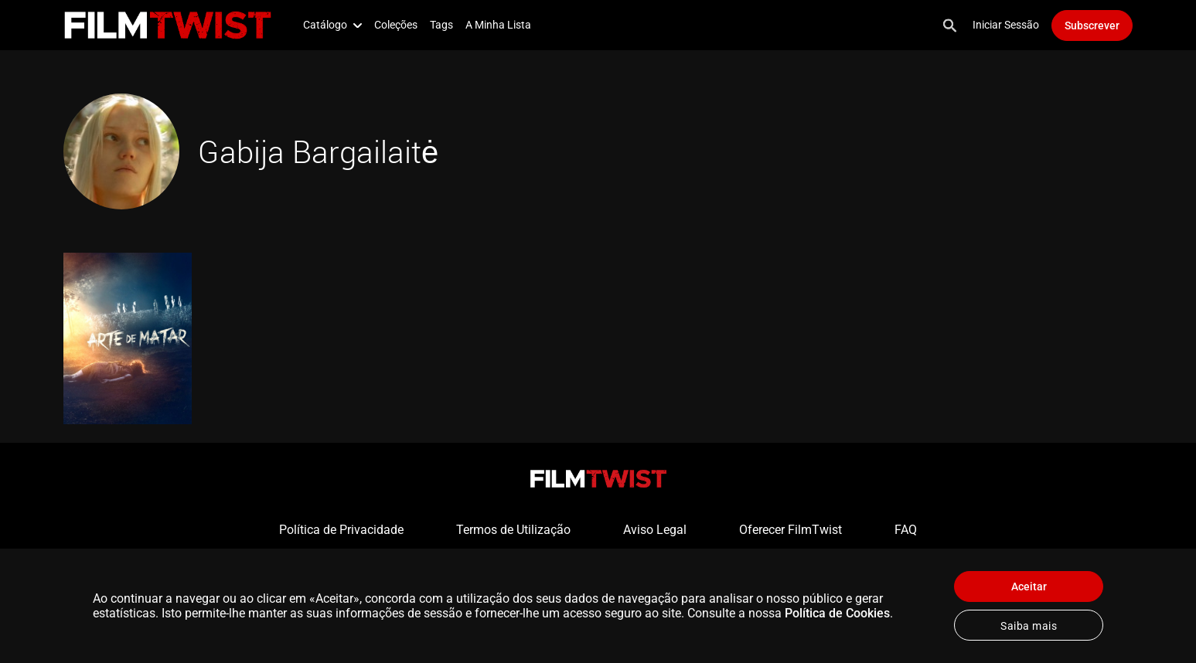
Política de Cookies (837, 613)
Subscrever (1092, 25)
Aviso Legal (655, 529)
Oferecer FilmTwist (790, 529)
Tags (441, 25)
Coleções (395, 25)
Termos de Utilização (513, 529)
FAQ (905, 529)
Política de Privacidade (341, 529)
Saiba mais (1028, 626)
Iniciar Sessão (1006, 25)
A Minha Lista (498, 25)
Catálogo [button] (332, 25)
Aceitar (1029, 586)
